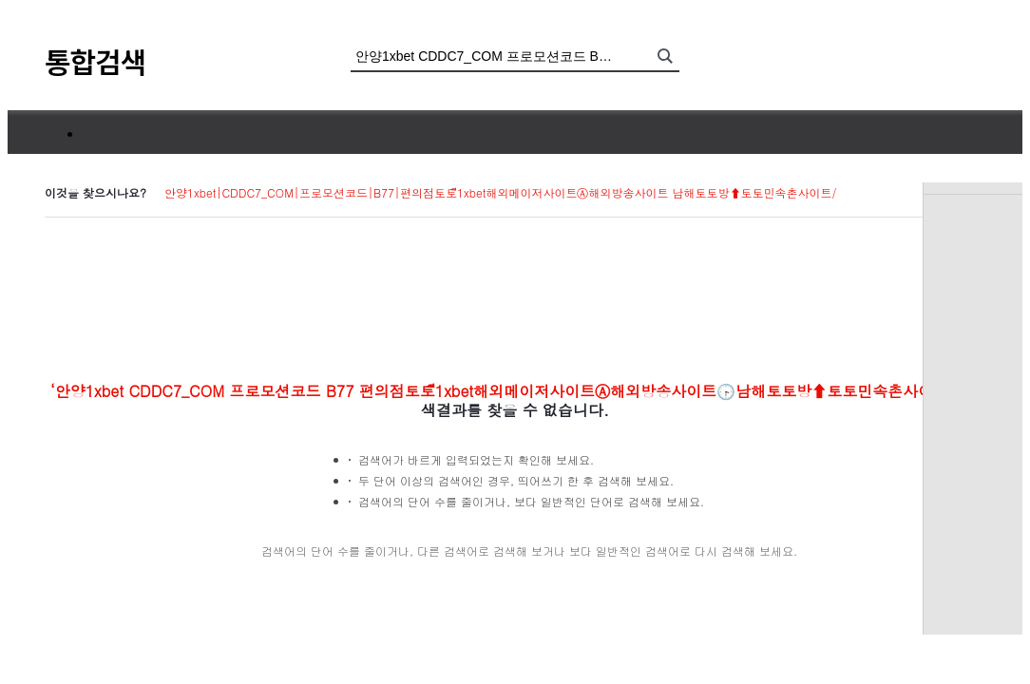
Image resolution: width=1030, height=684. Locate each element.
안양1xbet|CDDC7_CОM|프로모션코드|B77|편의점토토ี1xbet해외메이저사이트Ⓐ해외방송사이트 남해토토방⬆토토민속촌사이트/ (500, 192)
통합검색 (95, 61)
